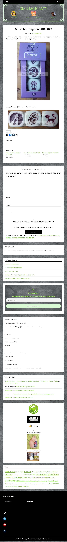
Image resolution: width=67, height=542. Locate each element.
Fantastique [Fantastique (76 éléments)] (45, 474)
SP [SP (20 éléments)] (50, 484)
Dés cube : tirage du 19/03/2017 (50, 152)
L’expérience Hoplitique (12, 264)
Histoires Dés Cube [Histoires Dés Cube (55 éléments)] (27, 477)
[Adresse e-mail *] (33, 300)
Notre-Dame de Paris (11, 271)
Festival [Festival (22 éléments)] (11, 477)
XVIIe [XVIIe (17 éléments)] (27, 486)
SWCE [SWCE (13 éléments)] (12, 486)
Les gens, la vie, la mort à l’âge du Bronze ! (17, 278)
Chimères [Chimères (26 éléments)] (55, 472)
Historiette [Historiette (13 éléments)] (38, 477)
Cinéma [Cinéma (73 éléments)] (8, 474)
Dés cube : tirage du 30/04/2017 (32, 152)
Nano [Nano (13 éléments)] (46, 481)
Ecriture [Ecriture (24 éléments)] (33, 475)
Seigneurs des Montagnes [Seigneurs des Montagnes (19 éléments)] (41, 484)
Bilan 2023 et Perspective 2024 (24, 397)
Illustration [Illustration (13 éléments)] (42, 477)
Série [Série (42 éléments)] (15, 486)
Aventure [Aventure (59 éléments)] (27, 472)
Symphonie (8, 390)
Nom (8, 198)
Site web (8, 213)
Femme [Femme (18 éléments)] (7, 477)
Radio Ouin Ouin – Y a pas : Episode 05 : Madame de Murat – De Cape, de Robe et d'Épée (31, 381)
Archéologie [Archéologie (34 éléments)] (19, 472)
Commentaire (11, 176)
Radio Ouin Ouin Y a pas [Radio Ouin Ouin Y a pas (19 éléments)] (28, 484)
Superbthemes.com (45, 539)
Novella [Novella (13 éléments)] (56, 481)
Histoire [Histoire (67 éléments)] (17, 477)
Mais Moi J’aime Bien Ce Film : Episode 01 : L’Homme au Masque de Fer (33, 394)
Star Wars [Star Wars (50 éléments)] (55, 484)
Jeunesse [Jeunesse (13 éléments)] (53, 477)
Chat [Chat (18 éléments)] (50, 472)
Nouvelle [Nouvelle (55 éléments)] (51, 481)
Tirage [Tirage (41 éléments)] (20, 486)
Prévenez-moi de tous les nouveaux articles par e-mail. (33, 228)
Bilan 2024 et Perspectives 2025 (25, 387)
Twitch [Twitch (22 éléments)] (24, 486)
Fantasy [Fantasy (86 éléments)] (55, 474)
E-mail (8, 205)
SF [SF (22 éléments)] (49, 484)
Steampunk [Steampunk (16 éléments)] (8, 486)
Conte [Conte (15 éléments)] (13, 474)
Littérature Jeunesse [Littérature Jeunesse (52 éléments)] (25, 481)
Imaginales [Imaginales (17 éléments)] (48, 477)
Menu (59, 2)
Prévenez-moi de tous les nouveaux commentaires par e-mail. (33, 222)
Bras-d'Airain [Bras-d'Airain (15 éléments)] (37, 472)
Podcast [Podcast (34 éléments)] (7, 484)
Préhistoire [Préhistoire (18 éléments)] (13, 484)
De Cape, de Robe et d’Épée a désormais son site (20, 275)
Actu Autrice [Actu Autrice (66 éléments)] (10, 472)
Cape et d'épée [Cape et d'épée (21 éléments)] (44, 472)
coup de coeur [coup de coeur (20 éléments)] (19, 475)
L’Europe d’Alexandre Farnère (13, 267)
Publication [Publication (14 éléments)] (19, 484)
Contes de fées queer (11, 383)
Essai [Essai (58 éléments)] (38, 474)
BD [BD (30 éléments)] (32, 472)
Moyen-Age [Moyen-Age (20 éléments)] (36, 481)
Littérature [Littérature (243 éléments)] (11, 480)
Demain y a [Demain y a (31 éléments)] (27, 475)
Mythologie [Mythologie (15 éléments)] (42, 481)
